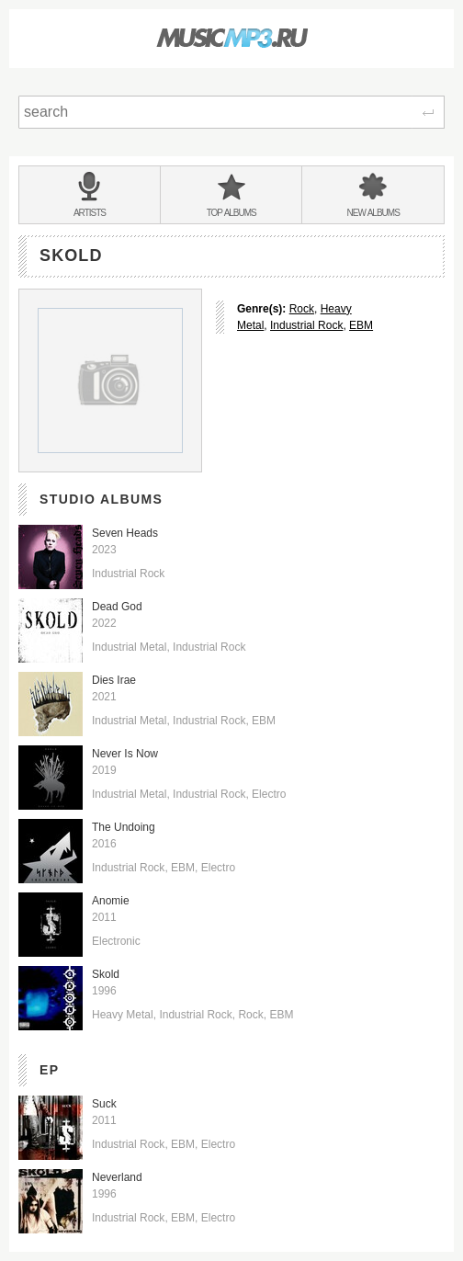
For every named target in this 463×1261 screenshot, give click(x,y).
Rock (301, 308)
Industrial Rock (306, 325)
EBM (361, 325)
